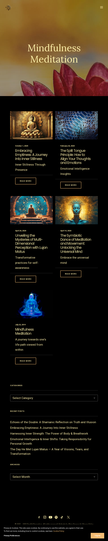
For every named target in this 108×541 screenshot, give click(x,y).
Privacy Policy (88, 524)
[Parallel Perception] (8, 7)
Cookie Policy (58, 534)
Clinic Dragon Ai (74, 524)
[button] (101, 7)
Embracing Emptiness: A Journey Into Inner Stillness (31, 168)
